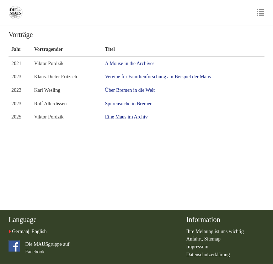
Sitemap (212, 239)
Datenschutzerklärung (208, 254)
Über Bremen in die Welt (130, 90)
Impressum (197, 246)
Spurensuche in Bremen (128, 103)
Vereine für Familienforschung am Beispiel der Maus (158, 76)
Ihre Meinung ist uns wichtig (215, 231)
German (20, 231)
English (39, 231)
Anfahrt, (195, 239)
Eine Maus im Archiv (126, 117)
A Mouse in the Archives (129, 63)
